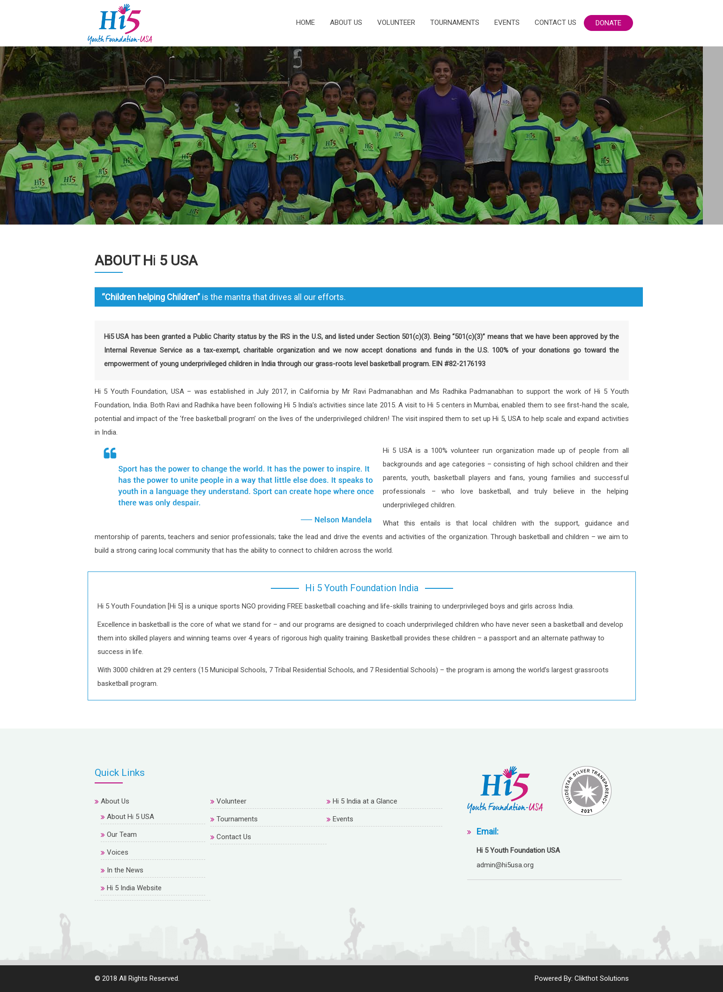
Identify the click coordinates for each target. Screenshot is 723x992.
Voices (117, 852)
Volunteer (396, 22)
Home (305, 22)
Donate (608, 23)
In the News (125, 870)
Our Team (122, 834)
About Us (346, 22)
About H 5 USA (130, 816)
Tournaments (454, 22)
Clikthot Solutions (601, 978)
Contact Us (555, 22)
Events (507, 22)
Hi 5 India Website (134, 888)
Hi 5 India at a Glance (365, 801)
